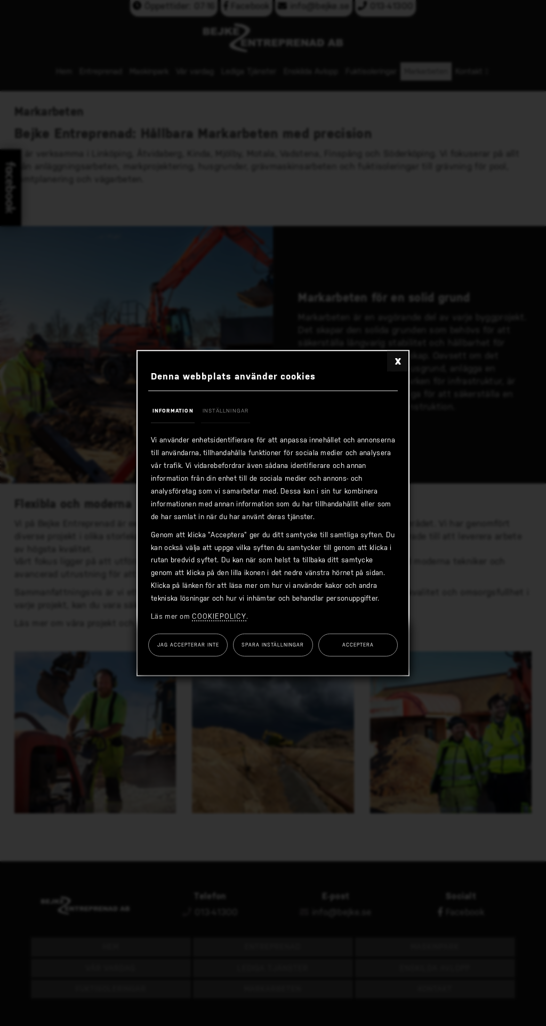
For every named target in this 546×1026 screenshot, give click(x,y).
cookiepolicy (219, 616)
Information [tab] (173, 410)
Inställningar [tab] (226, 410)
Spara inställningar (273, 645)
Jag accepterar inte (188, 645)
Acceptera (358, 645)
